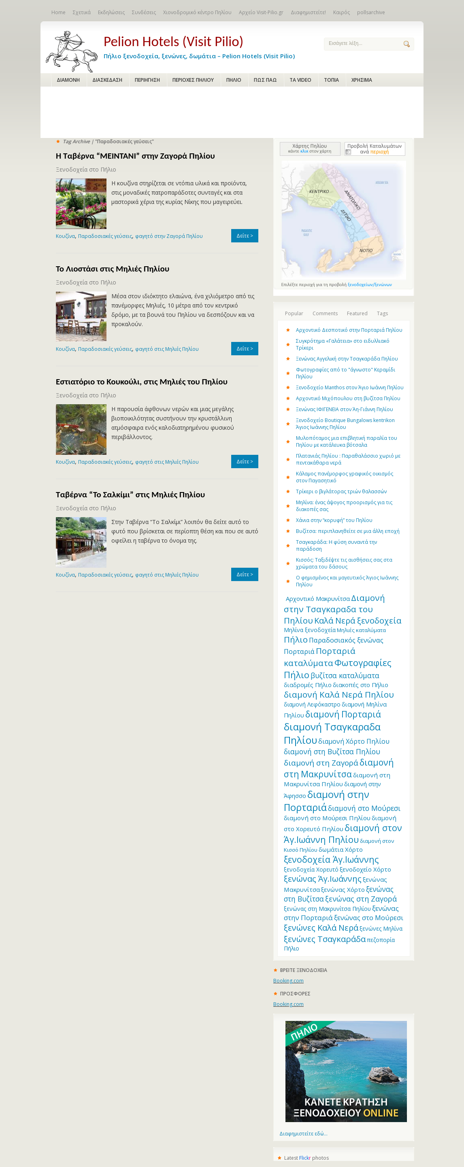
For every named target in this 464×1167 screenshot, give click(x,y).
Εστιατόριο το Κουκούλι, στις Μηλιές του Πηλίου (142, 381)
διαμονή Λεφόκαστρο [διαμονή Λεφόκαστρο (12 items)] (312, 704)
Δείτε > (244, 235)
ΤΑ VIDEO (300, 79)
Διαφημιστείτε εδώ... (303, 1133)
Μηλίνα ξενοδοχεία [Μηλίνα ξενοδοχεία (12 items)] (310, 630)
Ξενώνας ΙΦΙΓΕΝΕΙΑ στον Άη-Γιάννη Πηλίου (344, 409)
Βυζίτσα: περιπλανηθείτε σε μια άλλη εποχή (348, 531)
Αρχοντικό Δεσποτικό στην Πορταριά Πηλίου (349, 330)
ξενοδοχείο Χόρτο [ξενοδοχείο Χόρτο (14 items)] (365, 869)
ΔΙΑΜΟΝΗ (68, 79)
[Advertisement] (232, 113)
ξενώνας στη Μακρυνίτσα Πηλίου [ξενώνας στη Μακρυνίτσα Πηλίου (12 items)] (327, 908)
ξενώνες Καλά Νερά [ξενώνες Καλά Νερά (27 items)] (321, 927)
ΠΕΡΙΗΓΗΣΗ (147, 79)
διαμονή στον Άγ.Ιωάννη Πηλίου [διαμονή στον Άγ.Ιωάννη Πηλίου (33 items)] (343, 833)
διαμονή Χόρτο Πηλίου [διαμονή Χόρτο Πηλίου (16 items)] (354, 741)
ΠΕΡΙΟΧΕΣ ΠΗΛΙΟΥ (193, 79)
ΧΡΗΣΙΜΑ (361, 79)
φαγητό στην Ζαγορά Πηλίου (169, 236)
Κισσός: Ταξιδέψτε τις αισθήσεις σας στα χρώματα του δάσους (344, 563)
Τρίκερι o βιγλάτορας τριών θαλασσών (341, 491)
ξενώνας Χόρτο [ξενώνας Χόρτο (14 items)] (343, 889)
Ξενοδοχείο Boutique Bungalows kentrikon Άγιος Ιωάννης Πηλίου (345, 424)
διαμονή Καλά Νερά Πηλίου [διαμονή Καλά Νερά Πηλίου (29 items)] (339, 694)
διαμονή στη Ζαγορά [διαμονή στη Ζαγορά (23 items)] (321, 762)
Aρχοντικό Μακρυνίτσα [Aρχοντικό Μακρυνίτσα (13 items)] (318, 598)
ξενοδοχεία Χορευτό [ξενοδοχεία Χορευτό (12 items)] (311, 869)
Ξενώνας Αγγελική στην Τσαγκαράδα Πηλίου (347, 358)
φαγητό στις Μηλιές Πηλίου (167, 349)
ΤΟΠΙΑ (331, 79)
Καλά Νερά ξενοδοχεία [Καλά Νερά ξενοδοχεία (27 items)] (357, 620)
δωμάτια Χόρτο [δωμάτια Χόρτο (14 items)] (341, 849)
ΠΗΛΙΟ (233, 79)
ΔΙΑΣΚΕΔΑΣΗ (107, 79)
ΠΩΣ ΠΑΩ (265, 79)
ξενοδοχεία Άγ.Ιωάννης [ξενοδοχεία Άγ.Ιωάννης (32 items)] (331, 859)
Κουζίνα (65, 236)
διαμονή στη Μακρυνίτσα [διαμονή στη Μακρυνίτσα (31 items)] (339, 768)
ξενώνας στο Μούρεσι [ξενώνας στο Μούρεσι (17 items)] (368, 917)
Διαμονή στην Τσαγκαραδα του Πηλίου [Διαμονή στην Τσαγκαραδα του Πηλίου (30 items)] (334, 609)
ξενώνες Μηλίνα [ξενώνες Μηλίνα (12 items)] (381, 928)
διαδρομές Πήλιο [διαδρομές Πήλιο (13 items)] (308, 685)
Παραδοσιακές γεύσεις (105, 236)
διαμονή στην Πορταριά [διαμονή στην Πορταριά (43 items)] (326, 801)
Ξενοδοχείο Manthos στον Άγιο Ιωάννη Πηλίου (350, 387)
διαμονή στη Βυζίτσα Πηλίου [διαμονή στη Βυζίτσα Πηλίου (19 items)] (332, 751)
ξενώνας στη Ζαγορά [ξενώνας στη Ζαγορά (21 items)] (361, 899)
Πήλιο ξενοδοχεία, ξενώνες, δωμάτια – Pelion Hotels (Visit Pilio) (207, 45)
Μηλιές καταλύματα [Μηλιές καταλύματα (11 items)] (361, 630)
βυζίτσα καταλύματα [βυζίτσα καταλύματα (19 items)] (345, 675)
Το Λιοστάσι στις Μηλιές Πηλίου (112, 268)
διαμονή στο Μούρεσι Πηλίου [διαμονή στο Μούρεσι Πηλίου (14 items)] (327, 818)
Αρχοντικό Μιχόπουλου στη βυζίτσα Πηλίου (348, 398)
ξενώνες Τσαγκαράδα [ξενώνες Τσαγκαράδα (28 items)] (325, 938)
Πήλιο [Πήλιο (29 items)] (296, 639)
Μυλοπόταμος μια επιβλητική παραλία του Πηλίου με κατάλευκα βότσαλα (346, 441)
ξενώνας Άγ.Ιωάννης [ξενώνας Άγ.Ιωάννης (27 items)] (323, 878)
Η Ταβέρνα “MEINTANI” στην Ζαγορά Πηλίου (135, 156)
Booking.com (288, 980)
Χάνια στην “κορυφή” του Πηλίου (334, 520)
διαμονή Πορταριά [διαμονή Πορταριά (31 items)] (343, 714)
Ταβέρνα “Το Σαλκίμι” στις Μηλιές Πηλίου (130, 494)
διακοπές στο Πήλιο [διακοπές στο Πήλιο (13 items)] (360, 685)
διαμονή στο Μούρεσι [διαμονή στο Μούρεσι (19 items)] (364, 808)
